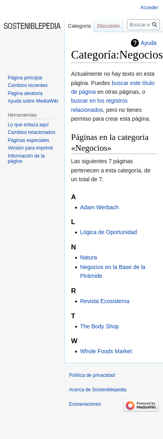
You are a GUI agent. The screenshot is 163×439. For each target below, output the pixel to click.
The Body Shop (99, 326)
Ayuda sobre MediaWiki (33, 101)
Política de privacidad (92, 375)
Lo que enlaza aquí (28, 124)
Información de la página (26, 158)
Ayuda (149, 43)
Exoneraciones (85, 404)
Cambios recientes (27, 85)
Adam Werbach (99, 207)
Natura (88, 257)
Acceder (149, 7)
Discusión (108, 26)
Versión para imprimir (30, 148)
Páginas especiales (28, 140)
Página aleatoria (25, 93)
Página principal (25, 78)
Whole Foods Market (106, 351)
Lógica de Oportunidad (108, 232)
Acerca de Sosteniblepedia (97, 389)
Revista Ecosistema (104, 301)
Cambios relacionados (31, 132)
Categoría (79, 26)
